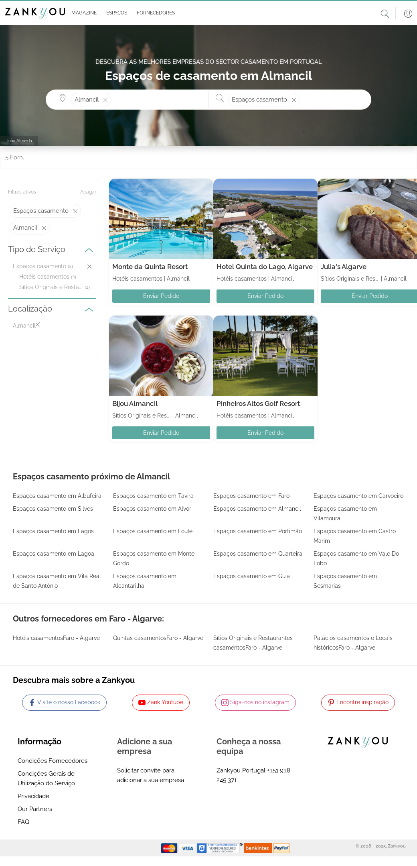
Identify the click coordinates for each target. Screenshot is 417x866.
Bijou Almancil (135, 403)
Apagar (88, 192)
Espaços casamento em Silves (53, 508)
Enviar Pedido (161, 296)
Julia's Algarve (343, 267)
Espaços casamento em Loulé (152, 531)
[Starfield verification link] (220, 847)
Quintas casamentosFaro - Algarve (158, 638)
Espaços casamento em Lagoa (53, 553)
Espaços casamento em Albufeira (57, 496)
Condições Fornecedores (52, 760)
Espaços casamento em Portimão (257, 531)
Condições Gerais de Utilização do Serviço (46, 778)
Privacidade (33, 796)
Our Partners (35, 809)
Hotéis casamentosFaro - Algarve (56, 638)
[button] (82, 13)
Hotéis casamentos (44, 276)
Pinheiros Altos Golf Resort (258, 403)
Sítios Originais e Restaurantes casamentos (51, 287)
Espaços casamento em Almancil (257, 508)
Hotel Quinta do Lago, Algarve (265, 267)
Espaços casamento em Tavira (153, 496)
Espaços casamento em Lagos (53, 531)
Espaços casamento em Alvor (152, 508)
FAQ (23, 821)
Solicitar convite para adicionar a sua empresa (150, 775)
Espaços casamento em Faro (251, 496)
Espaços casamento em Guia (251, 576)
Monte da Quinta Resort (150, 267)
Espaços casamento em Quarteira (257, 553)
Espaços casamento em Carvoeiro (358, 496)
